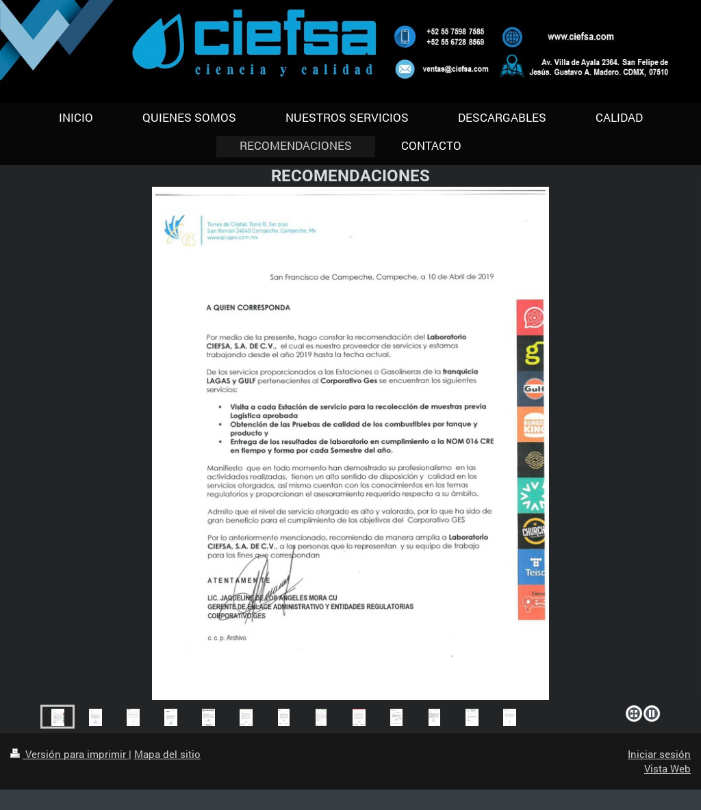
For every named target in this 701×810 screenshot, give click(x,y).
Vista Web (667, 768)
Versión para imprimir (69, 754)
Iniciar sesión (659, 754)
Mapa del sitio (167, 754)
